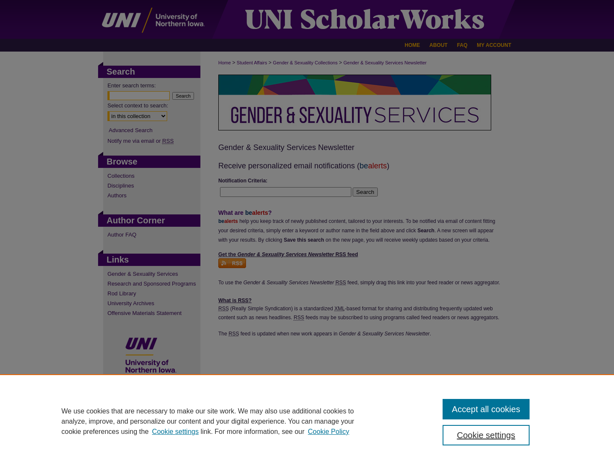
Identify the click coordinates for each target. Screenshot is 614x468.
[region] (307, 421)
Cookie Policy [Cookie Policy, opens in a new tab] (328, 431)
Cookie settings (175, 431)
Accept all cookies (486, 409)
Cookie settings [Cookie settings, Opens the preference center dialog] (486, 435)
